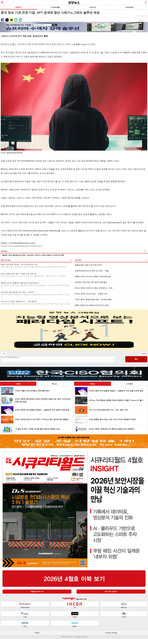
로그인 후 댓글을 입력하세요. (58, 359)
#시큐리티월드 (55, 7)
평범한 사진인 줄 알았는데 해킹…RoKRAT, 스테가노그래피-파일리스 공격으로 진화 (33, 255)
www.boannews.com (21, 246)
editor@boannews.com (23, 243)
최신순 (54, 384)
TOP (78, 260)
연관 (4, 251)
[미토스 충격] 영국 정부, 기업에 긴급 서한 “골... (34, 275)
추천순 (92, 384)
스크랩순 (129, 384)
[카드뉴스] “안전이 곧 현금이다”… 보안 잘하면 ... (35, 304)
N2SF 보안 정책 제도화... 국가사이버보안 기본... (34, 266)
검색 (145, 2)
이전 (4, 353)
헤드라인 (5, 260)
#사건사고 (92, 7)
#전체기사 (18, 7)
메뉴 (2, 2)
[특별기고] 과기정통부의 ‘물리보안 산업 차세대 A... (35, 285)
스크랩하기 (144, 353)
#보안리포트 (129, 7)
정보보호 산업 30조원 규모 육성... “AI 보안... (35, 294)
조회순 (18, 384)
